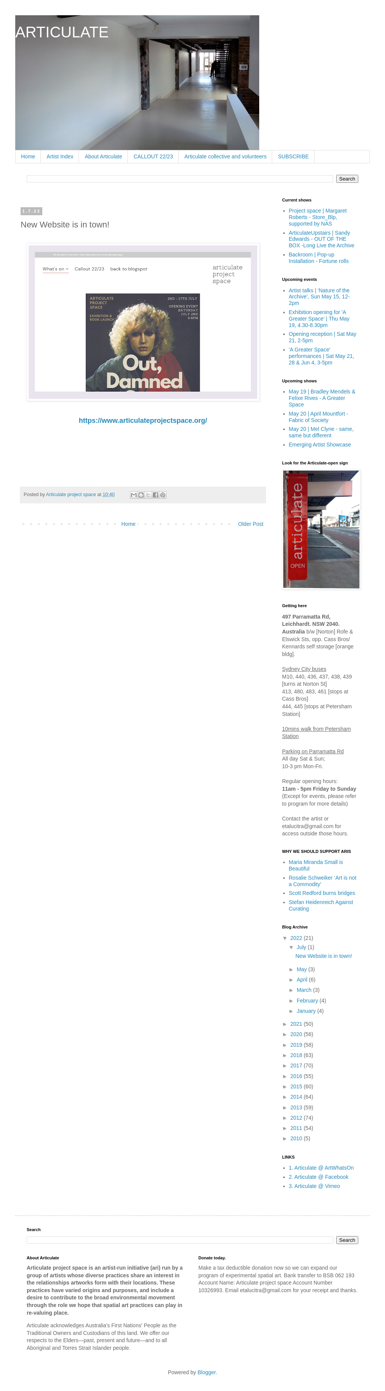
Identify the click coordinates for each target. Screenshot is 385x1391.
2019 (297, 1045)
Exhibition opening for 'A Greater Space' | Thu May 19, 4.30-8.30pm (319, 318)
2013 (297, 1107)
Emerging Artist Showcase (320, 445)
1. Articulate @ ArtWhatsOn (321, 1168)
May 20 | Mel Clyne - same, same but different (321, 432)
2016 (297, 1076)
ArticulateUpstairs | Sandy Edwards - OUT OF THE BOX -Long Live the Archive (322, 239)
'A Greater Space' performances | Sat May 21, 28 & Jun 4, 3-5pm (322, 356)
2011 (297, 1128)
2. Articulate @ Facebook (319, 1177)
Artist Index (60, 156)
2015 (297, 1086)
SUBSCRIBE (293, 156)
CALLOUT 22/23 (153, 156)
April (303, 980)
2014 (297, 1097)
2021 (297, 1024)
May (302, 969)
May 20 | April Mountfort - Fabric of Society (318, 417)
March (305, 990)
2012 (297, 1118)
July (302, 947)
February (308, 1001)
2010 (297, 1138)
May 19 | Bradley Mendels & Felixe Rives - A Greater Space (322, 398)
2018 (297, 1055)
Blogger (206, 1372)
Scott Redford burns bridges (322, 893)
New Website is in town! (323, 956)
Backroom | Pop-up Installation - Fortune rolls (319, 257)
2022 (297, 938)
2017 (297, 1065)
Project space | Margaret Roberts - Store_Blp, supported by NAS (318, 217)
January (307, 1011)
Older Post (250, 524)
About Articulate (103, 156)
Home (28, 156)
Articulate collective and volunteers (225, 156)
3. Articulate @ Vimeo (314, 1186)
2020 (297, 1034)
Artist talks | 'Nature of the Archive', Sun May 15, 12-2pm (319, 296)
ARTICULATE (62, 32)
